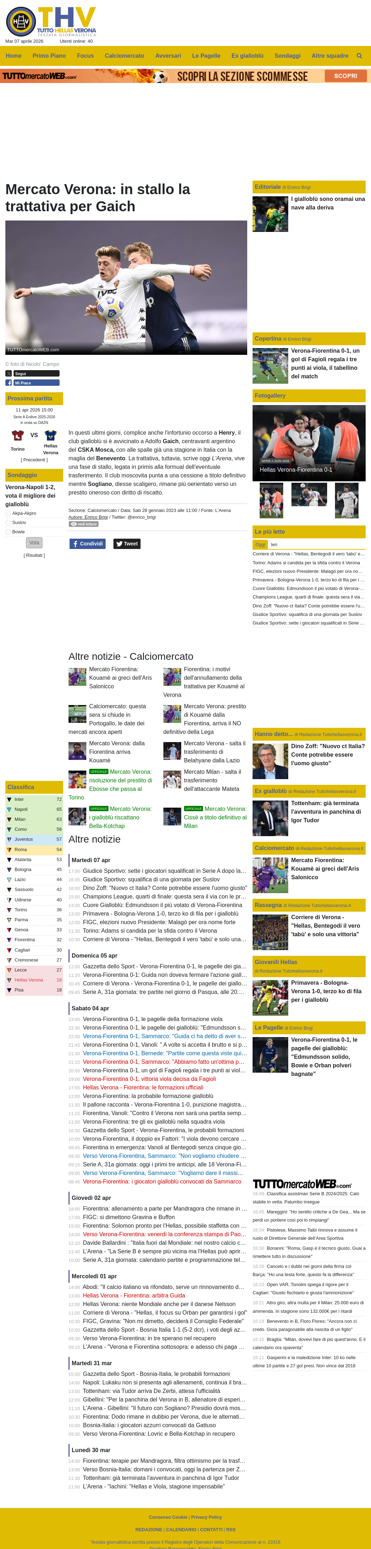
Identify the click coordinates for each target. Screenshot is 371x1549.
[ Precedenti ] (34, 459)
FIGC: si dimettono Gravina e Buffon (129, 1217)
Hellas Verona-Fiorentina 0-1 (296, 470)
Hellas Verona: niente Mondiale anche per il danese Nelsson (159, 1304)
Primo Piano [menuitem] (49, 56)
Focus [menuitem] (85, 56)
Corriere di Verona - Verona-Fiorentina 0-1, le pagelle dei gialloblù (166, 983)
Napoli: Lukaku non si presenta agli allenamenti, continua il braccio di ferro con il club (190, 1382)
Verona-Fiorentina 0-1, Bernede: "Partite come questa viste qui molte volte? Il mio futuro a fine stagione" (214, 1053)
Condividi (87, 544)
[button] (34, 542)
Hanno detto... (274, 734)
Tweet (127, 544)
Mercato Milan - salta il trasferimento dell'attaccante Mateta (212, 780)
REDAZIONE (148, 1529)
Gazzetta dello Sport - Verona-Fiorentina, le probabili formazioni (163, 1130)
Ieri (274, 544)
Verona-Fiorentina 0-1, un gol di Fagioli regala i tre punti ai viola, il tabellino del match (190, 1070)
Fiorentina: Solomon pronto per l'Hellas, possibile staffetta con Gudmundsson (180, 1226)
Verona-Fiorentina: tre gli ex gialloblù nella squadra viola (154, 1122)
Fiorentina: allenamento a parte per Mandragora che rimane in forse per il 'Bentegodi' (190, 1209)
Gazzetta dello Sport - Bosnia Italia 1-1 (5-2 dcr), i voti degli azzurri (167, 1330)
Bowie (18, 531)
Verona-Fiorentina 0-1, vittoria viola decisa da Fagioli (149, 1079)
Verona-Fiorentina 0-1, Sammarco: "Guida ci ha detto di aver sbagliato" (173, 1036)
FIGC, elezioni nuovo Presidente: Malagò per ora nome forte (159, 922)
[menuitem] (359, 56)
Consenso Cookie (168, 1517)
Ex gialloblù (271, 791)
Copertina (268, 339)
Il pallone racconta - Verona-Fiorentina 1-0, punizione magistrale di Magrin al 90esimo (191, 1105)
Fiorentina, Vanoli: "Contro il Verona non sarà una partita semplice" (167, 1113)
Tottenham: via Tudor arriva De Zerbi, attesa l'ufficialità (151, 1391)
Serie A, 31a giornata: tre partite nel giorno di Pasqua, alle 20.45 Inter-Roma (179, 992)
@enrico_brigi (142, 517)
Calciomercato (102, 510)
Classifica (20, 787)
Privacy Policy (206, 1517)
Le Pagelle (269, 1028)
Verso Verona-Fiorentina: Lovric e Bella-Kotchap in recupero (159, 1434)
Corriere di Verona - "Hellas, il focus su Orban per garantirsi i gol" (165, 1313)
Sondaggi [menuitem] (288, 56)
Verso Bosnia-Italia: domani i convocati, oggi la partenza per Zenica (168, 1469)
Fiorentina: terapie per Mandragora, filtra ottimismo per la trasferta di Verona (179, 1461)
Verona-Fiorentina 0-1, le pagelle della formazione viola (153, 1019)
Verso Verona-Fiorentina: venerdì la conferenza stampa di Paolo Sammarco (178, 1234)
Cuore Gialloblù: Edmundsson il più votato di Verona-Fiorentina (162, 905)
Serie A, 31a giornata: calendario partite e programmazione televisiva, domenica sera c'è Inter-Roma (210, 1260)
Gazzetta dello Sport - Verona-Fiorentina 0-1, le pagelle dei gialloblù (168, 966)
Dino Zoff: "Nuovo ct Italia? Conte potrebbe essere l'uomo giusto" (165, 888)
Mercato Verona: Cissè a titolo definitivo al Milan (215, 817)
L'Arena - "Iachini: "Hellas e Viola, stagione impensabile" (154, 1486)
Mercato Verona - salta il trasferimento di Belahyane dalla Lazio (215, 751)
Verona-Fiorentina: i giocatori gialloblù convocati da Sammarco (162, 1181)
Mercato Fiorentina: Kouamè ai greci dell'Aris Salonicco (120, 677)
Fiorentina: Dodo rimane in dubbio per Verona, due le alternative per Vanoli (177, 1417)
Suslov (19, 522)
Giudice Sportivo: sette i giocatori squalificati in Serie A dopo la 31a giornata (178, 871)
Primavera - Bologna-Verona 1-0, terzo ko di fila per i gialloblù (161, 914)
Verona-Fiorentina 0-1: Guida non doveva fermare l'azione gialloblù (167, 975)
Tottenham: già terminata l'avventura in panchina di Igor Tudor (161, 1478)
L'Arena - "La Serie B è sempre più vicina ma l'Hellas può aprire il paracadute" (181, 1251)
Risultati (34, 555)
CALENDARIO (181, 1529)
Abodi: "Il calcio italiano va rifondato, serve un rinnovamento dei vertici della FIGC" (186, 1287)
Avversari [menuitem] (168, 56)
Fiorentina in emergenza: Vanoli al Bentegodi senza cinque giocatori (169, 1147)
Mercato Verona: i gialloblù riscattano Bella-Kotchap (120, 817)
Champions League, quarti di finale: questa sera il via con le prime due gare (178, 896)
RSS (230, 1529)
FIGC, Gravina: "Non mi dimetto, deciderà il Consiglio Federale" (163, 1321)
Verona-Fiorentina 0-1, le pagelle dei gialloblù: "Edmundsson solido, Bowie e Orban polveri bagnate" (209, 1028)
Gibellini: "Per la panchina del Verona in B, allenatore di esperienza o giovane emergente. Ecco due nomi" (217, 1400)
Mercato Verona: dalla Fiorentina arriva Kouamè (117, 751)
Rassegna (268, 905)
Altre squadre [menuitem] (330, 56)
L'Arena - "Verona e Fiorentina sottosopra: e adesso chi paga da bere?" (173, 1347)
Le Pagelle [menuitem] (206, 56)
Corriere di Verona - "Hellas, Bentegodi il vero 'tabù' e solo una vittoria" (172, 939)
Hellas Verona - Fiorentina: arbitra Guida (134, 1295)
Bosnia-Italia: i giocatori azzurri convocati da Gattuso (149, 1425)
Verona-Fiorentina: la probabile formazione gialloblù (148, 1096)
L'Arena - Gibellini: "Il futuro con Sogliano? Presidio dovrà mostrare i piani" (177, 1408)
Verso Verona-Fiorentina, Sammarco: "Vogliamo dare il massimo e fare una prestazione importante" (209, 1173)
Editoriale (268, 187)
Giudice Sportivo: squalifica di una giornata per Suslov (151, 879)
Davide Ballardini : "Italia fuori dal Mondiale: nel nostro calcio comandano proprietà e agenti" (199, 1243)
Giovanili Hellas (276, 962)
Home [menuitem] (13, 56)
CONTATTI (211, 1529)
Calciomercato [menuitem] (124, 56)
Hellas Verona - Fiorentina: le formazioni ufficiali (143, 1087)
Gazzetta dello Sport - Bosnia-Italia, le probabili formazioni (156, 1374)
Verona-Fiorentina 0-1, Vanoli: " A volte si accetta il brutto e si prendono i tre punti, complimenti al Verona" (216, 1045)
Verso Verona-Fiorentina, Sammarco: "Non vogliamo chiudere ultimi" (169, 1156)
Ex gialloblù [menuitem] (248, 56)
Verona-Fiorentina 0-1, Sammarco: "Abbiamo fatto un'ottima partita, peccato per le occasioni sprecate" (212, 1062)
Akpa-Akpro (24, 513)
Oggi (260, 544)
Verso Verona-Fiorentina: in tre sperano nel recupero (149, 1338)
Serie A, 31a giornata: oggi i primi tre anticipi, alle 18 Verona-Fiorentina (172, 1164)
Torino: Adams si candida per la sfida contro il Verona (150, 931)
